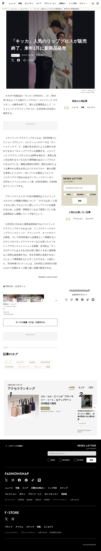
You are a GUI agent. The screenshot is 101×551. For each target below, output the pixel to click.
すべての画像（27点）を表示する (30, 322)
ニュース (12, 3)
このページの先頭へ (14, 445)
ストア (38, 3)
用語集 (64, 494)
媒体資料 (29, 500)
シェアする (28, 60)
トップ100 (73, 3)
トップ (4, 9)
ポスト (22, 494)
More (84, 3)
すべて (66, 107)
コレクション (10, 494)
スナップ (64, 488)
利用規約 (47, 500)
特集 (20, 3)
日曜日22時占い (38, 488)
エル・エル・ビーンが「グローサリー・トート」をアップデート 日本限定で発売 (57, 400)
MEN (69, 194)
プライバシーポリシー (60, 500)
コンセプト (48, 527)
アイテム (19, 527)
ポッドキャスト (51, 494)
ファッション (78, 219)
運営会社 (38, 500)
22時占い (62, 3)
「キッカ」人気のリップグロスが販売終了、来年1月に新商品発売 (55, 9)
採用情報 (21, 500)
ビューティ (29, 3)
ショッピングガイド (11, 532)
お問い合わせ (74, 500)
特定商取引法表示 (56, 532)
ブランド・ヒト (50, 3)
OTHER (93, 194)
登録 (79, 201)
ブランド (9, 527)
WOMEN (80, 194)
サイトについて (10, 500)
